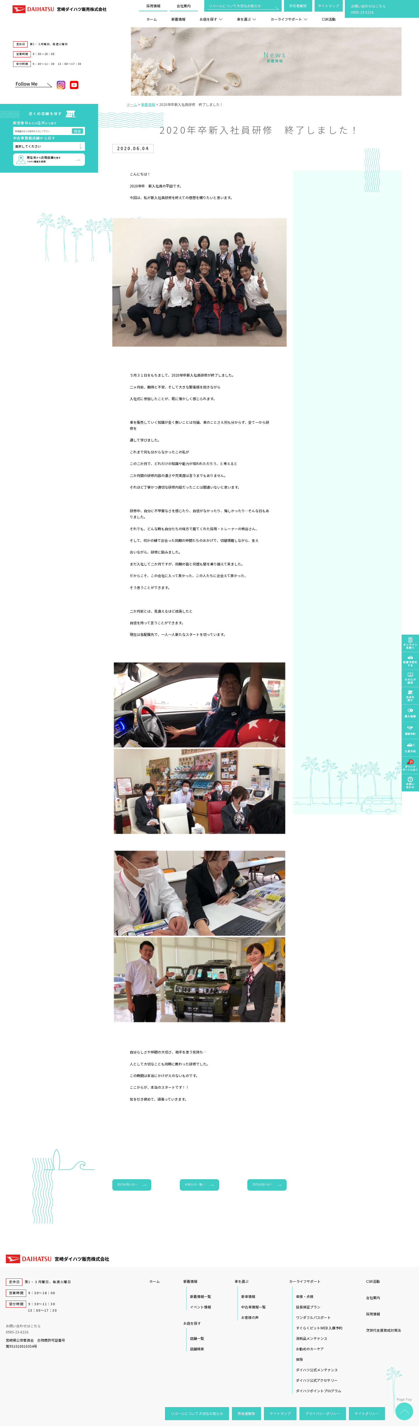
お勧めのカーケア (310, 1348)
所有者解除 (298, 5)
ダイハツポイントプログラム (318, 1390)
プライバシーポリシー (322, 1413)
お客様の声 (250, 1317)
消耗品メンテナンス (311, 1338)
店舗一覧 (197, 1338)
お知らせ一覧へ (195, 1184)
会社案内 (184, 5)
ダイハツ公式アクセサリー (317, 1380)
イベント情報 (200, 1306)
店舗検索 (197, 1348)
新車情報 (248, 1296)
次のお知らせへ (262, 1184)
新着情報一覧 (200, 1296)
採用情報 (153, 5)
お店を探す (211, 19)
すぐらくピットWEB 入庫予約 (319, 1327)
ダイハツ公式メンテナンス (317, 1369)
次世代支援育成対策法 (383, 1330)
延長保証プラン (308, 1306)
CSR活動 (328, 19)
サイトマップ (328, 5)
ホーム (151, 19)
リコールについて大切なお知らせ (235, 5)
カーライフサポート (289, 19)
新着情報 (178, 19)
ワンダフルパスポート (313, 1317)
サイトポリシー (367, 1413)
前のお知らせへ (127, 1184)
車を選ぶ (246, 19)
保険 (299, 1359)
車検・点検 (304, 1296)
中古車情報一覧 (253, 1306)
